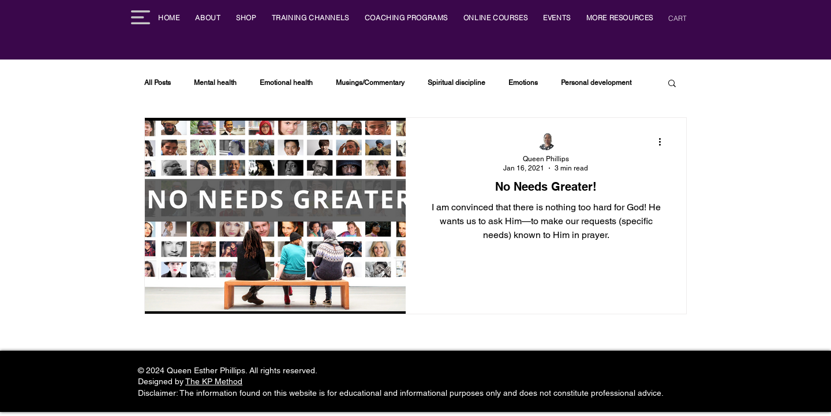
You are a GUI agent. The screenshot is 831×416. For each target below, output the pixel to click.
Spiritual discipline (456, 83)
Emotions (523, 83)
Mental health (215, 83)
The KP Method (213, 381)
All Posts (157, 83)
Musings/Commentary (370, 83)
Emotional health (286, 83)
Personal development (596, 83)
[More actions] (664, 141)
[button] (140, 17)
